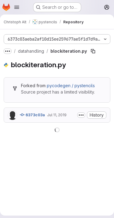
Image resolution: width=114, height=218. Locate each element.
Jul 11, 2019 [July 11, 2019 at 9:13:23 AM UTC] (57, 115)
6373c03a (32, 114)
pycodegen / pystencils (71, 85)
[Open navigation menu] (17, 7)
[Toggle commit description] (81, 115)
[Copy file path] (93, 51)
